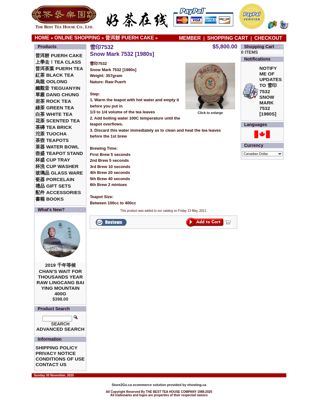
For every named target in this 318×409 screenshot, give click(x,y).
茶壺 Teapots (52, 140)
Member (190, 38)
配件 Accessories (58, 192)
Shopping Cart (227, 38)
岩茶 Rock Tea (53, 101)
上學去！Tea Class (58, 62)
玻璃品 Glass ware (59, 172)
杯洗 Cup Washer (56, 166)
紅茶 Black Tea (54, 75)
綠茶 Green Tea (54, 107)
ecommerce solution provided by (149, 385)
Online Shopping (77, 37)
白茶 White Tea (53, 114)
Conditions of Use (59, 358)
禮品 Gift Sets (53, 186)
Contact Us (50, 364)
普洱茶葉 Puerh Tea (59, 68)
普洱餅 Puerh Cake (129, 37)
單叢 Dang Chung (57, 94)
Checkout (268, 38)
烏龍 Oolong (51, 81)
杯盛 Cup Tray (52, 159)
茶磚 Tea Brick (53, 127)
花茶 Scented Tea (57, 120)
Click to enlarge (210, 111)
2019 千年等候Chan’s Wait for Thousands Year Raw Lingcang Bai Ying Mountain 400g (60, 279)
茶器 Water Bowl (57, 146)
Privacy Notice (55, 353)
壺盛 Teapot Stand (59, 153)
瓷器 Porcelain (54, 179)
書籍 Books (49, 199)
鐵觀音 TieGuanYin (57, 88)
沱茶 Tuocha (50, 133)
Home (41, 37)
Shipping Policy (56, 347)
